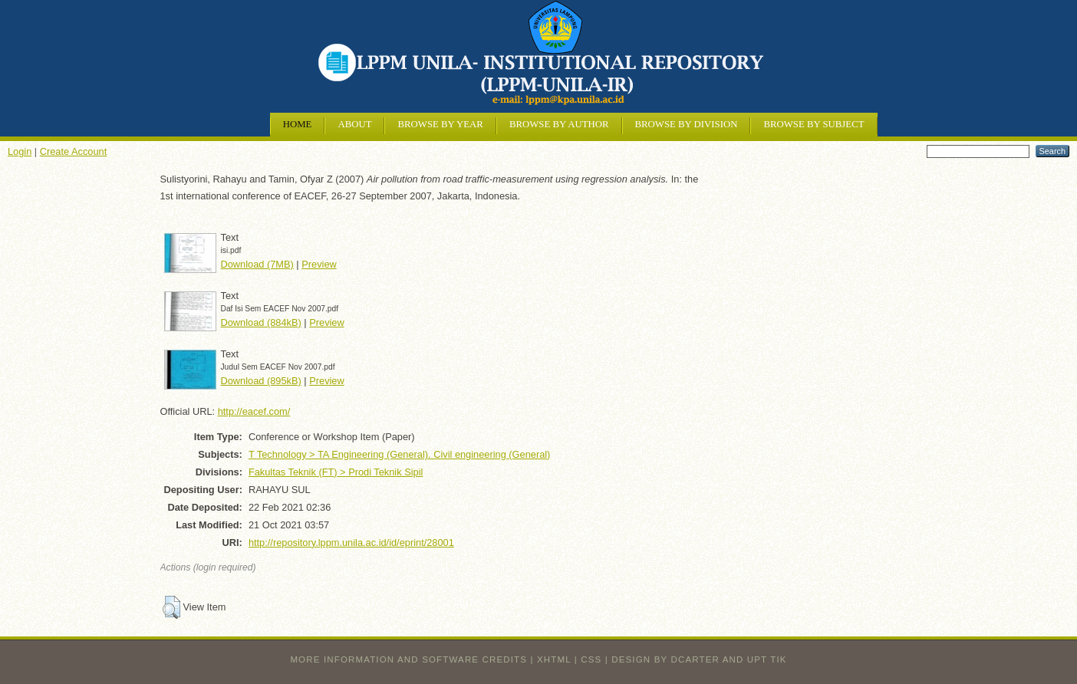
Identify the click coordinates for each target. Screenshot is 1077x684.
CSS (591, 659)
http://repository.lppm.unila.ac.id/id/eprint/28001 (351, 542)
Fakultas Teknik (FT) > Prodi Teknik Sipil (336, 472)
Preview (319, 264)
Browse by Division (686, 124)
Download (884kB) (261, 322)
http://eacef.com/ (254, 411)
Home (297, 124)
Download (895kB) (261, 380)
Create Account (73, 151)
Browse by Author (559, 124)
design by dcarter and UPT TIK (698, 659)
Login (19, 151)
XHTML (554, 659)
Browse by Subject (813, 124)
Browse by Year (440, 124)
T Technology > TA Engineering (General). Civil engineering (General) (400, 454)
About (354, 124)
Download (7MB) (257, 264)
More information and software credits (408, 659)
